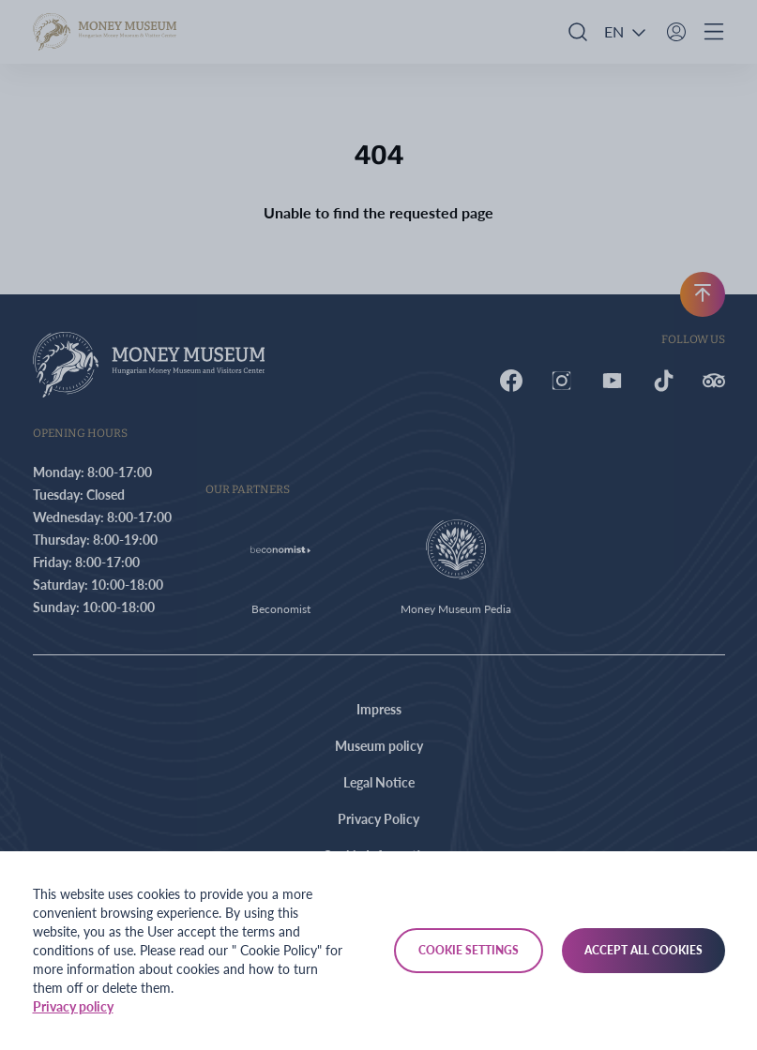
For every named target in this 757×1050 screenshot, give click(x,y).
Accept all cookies (643, 950)
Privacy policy (73, 1006)
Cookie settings (468, 950)
